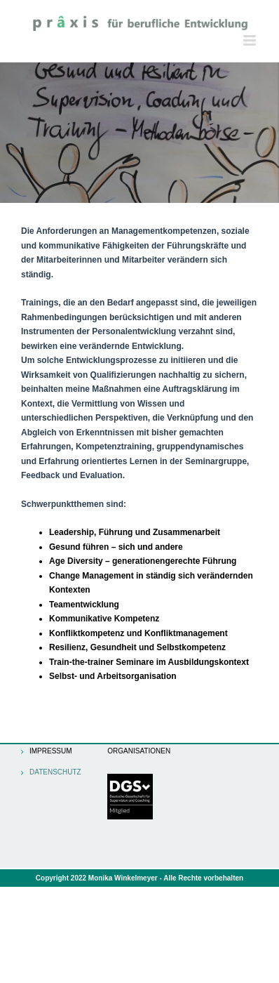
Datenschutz (53, 772)
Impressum (50, 751)
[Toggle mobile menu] (250, 40)
